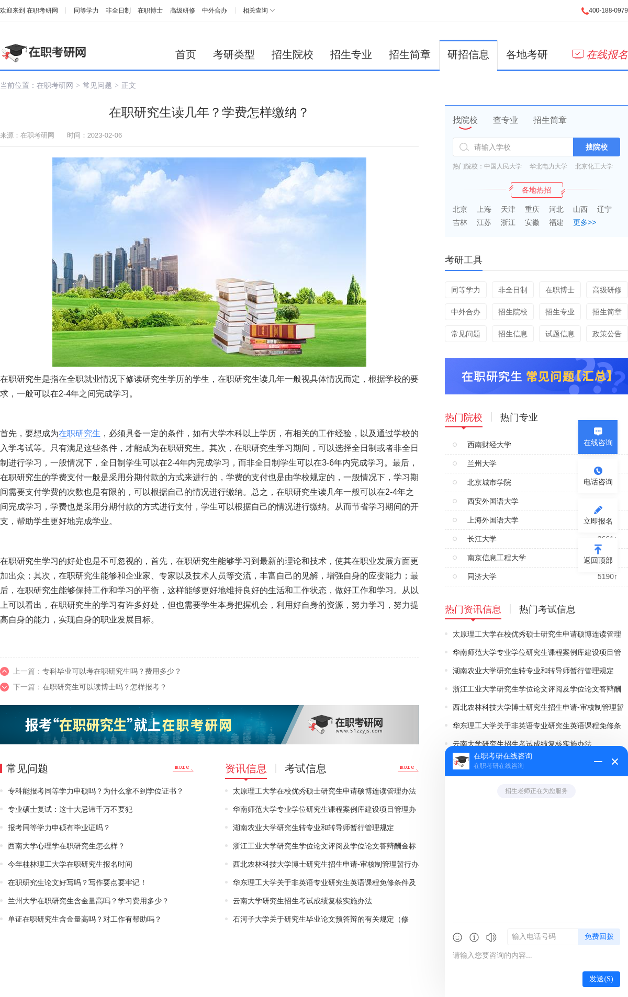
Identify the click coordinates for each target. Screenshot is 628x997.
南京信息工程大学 (496, 557)
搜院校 (597, 147)
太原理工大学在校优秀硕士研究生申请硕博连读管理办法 (324, 791)
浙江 (508, 222)
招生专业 (351, 54)
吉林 (460, 222)
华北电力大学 (548, 166)
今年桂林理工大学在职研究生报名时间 (70, 864)
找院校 (465, 120)
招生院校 (292, 54)
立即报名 (598, 521)
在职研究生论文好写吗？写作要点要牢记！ (77, 882)
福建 (556, 222)
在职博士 (150, 10)
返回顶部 (598, 560)
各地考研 (527, 54)
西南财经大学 (489, 444)
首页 (185, 54)
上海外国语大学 (493, 520)
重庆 (532, 209)
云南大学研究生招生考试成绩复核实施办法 (302, 901)
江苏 (484, 222)
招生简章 (410, 54)
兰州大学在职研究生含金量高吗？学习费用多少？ (88, 901)
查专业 (505, 120)
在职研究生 (79, 433)
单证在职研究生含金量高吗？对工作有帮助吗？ (85, 919)
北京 (460, 209)
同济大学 (482, 576)
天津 (508, 209)
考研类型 (234, 54)
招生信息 (513, 334)
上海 (484, 209)
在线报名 (600, 54)
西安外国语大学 (493, 501)
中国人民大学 (503, 166)
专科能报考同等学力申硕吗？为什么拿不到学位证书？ (96, 791)
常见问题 (97, 85)
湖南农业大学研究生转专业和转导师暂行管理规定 (313, 827)
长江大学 (482, 539)
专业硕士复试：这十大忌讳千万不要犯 (70, 809)
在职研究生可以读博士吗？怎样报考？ (104, 687)
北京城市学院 (489, 482)
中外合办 (214, 10)
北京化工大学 (594, 166)
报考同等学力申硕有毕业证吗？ (59, 827)
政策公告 (607, 334)
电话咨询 (598, 482)
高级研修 (182, 10)
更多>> (584, 222)
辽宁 (604, 209)
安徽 (532, 222)
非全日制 (118, 10)
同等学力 (86, 10)
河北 (556, 209)
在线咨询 (598, 442)
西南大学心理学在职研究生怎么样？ (66, 846)
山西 (580, 209)
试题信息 (560, 334)
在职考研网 (42, 10)
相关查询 (255, 10)
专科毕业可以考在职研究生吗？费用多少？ (112, 671)
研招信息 (468, 54)
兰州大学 (482, 463)
